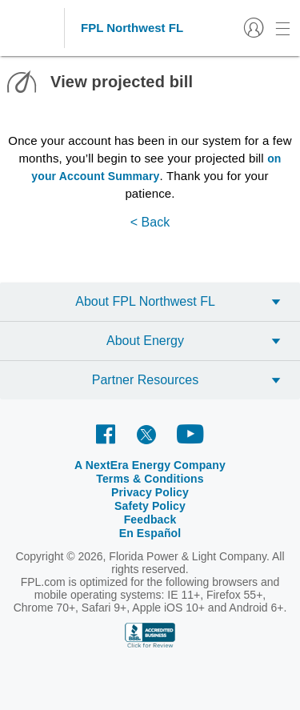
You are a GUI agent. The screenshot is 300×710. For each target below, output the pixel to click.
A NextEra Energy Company (150, 465)
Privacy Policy (150, 492)
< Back (150, 222)
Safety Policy (150, 505)
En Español (150, 533)
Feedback (150, 519)
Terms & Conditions (150, 478)
